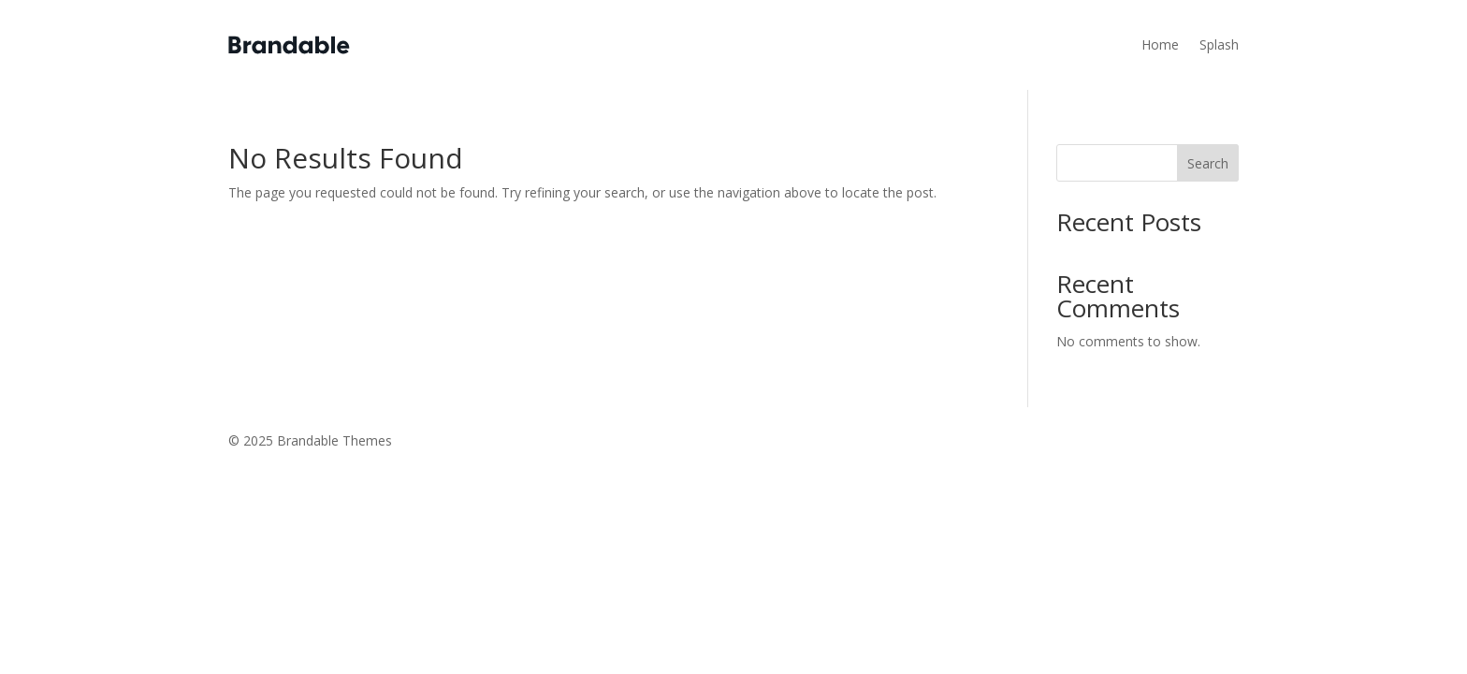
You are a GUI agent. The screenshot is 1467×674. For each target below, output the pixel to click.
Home (1160, 44)
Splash (1219, 44)
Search (1207, 163)
